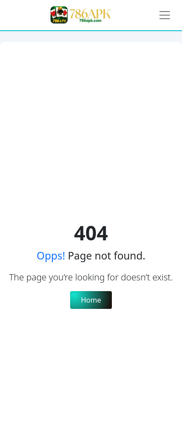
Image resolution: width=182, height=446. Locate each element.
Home (91, 300)
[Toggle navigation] (165, 15)
